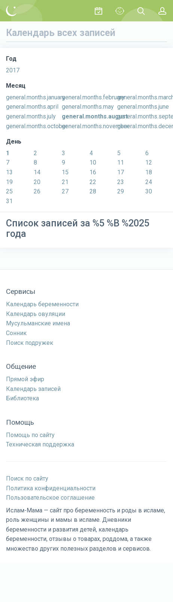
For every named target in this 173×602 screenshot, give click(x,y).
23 (120, 182)
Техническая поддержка (40, 444)
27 (65, 191)
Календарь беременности (42, 304)
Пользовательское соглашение (50, 497)
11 (120, 162)
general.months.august (95, 116)
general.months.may (88, 106)
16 (92, 172)
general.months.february (93, 97)
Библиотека (22, 398)
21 (65, 182)
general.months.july (31, 116)
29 (120, 191)
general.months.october (36, 126)
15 (65, 172)
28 (92, 191)
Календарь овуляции (35, 313)
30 (148, 191)
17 (120, 172)
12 (148, 162)
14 (37, 172)
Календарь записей (33, 388)
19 (9, 182)
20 (37, 182)
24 (148, 182)
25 (9, 191)
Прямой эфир (25, 379)
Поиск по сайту (27, 478)
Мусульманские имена (38, 323)
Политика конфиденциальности (50, 488)
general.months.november (95, 126)
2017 (12, 70)
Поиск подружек (29, 342)
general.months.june (143, 106)
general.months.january (35, 97)
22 (92, 182)
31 (9, 201)
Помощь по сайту (30, 435)
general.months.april (32, 106)
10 (92, 162)
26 (37, 191)
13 (9, 172)
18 (148, 172)
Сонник (16, 333)
